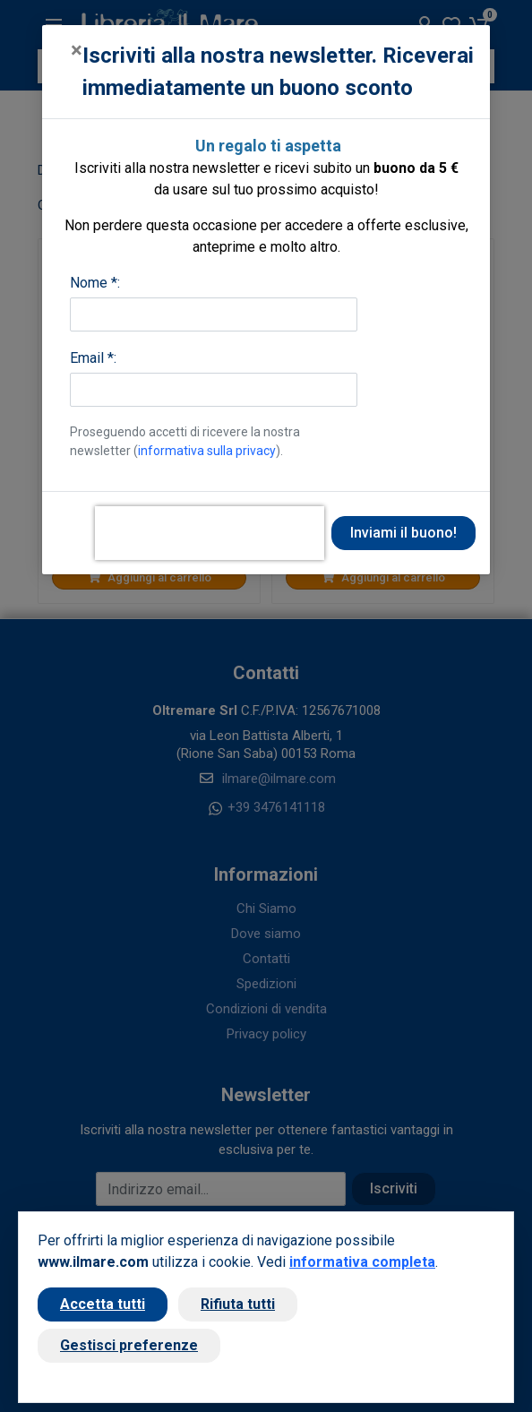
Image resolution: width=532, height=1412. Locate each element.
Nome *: (95, 282)
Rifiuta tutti (238, 1304)
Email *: (93, 357)
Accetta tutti (102, 1304)
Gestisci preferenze (129, 1345)
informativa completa (362, 1261)
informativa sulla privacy (207, 450)
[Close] (76, 50)
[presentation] (209, 533)
